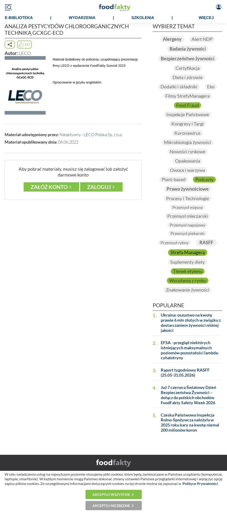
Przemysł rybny (175, 242)
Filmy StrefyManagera (187, 96)
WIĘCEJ (206, 18)
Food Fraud (187, 105)
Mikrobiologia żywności (187, 142)
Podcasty (204, 179)
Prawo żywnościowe (188, 189)
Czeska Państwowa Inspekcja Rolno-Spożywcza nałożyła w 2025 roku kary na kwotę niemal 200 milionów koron (190, 423)
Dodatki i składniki (179, 86)
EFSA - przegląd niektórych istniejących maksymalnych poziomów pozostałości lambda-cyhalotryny (190, 350)
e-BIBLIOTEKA (19, 18)
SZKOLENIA (142, 18)
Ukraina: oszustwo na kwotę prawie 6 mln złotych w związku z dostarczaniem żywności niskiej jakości (191, 323)
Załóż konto (49, 187)
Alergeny (172, 39)
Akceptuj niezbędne (111, 505)
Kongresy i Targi (187, 123)
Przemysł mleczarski (187, 216)
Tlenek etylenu (187, 271)
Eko (210, 86)
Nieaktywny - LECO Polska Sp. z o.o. (91, 134)
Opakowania (187, 161)
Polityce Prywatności (200, 483)
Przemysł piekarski (187, 233)
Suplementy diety (187, 262)
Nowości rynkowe (187, 151)
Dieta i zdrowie (187, 77)
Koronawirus (187, 133)
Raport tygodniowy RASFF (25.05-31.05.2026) (185, 373)
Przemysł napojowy (187, 225)
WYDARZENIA (82, 18)
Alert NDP (202, 39)
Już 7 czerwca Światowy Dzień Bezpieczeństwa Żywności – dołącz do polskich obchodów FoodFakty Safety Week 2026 (188, 395)
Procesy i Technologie (187, 198)
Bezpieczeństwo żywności (187, 58)
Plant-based (174, 179)
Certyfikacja (188, 68)
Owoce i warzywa (187, 170)
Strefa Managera (187, 252)
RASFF (206, 242)
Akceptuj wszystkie (111, 494)
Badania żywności (188, 48)
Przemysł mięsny (187, 207)
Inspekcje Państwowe (187, 114)
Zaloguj (99, 187)
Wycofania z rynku (187, 280)
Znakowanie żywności (187, 289)
